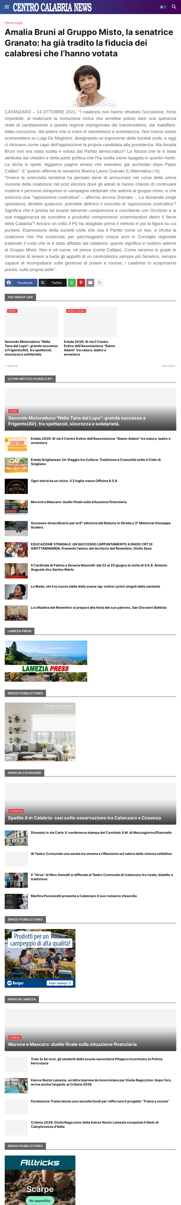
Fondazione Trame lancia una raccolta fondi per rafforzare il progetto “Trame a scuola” (100, 1101)
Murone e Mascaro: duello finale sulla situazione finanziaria (79, 502)
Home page (14, 22)
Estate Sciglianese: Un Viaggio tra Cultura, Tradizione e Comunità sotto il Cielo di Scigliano (96, 462)
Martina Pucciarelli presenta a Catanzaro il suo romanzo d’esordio (84, 896)
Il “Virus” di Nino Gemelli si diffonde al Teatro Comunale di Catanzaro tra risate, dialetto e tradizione (102, 877)
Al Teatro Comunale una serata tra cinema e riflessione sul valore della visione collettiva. (102, 854)
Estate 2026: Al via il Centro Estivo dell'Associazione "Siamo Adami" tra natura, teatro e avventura (89, 348)
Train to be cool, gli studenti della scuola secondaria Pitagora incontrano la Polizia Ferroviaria (96, 1061)
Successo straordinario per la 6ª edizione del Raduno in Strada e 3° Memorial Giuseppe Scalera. (101, 525)
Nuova (12, 366)
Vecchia (168, 366)
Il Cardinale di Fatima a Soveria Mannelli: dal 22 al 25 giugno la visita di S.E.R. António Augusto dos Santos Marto (99, 567)
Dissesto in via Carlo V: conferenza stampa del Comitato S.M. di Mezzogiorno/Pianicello (101, 832)
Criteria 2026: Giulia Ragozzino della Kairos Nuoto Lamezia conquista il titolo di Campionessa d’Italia (95, 1124)
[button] (6, 7)
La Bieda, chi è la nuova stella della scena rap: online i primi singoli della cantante (95, 586)
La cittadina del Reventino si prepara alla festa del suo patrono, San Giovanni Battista (98, 607)
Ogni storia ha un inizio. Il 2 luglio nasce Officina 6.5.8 (74, 481)
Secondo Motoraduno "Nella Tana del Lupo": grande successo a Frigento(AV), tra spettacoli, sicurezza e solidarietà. (31, 348)
